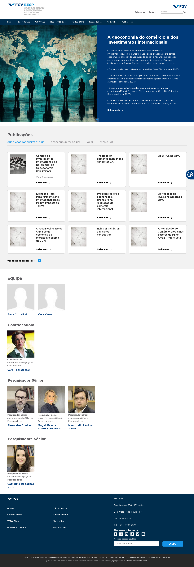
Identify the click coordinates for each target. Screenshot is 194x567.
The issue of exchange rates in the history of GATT (110, 159)
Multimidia (112, 22)
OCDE (90, 142)
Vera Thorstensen (45, 177)
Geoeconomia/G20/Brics (66, 142)
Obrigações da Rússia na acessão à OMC (170, 197)
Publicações (127, 22)
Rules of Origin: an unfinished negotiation (108, 232)
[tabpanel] (97, 73)
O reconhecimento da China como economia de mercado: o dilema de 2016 (49, 235)
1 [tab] (97, 120)
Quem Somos (24, 22)
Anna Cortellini (17, 314)
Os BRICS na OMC (169, 156)
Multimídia (58, 521)
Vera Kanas (45, 314)
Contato (152, 12)
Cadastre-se (139, 12)
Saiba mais (113, 110)
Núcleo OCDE (78, 22)
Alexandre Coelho (19, 425)
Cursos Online (95, 22)
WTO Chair (40, 22)
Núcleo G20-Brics (58, 22)
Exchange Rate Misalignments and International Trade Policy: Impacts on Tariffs (48, 200)
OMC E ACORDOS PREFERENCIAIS (25, 142)
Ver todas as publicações (21, 261)
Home (10, 22)
